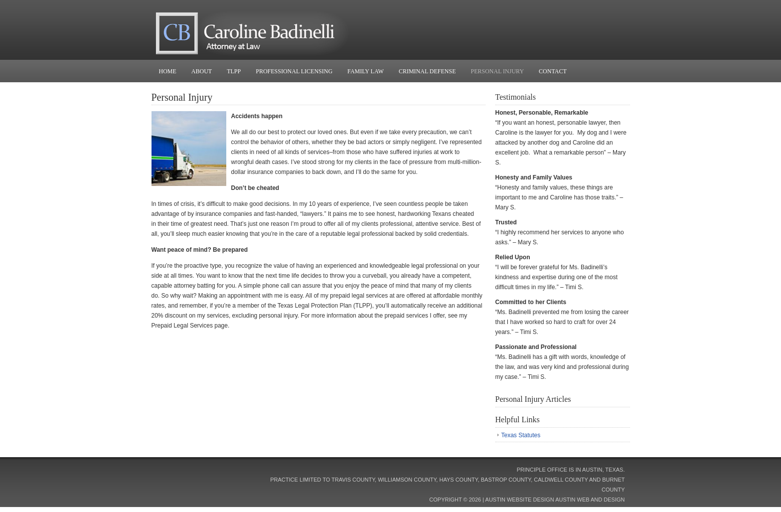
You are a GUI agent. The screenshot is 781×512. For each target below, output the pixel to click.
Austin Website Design (519, 500)
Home (167, 71)
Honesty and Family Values (534, 177)
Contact (553, 71)
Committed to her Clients (531, 302)
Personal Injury (497, 71)
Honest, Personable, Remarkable (542, 112)
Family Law (365, 71)
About (201, 71)
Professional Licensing (294, 71)
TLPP (234, 71)
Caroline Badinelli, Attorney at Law (391, 30)
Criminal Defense (427, 71)
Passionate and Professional (536, 346)
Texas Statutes (521, 435)
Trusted (506, 222)
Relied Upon (512, 257)
